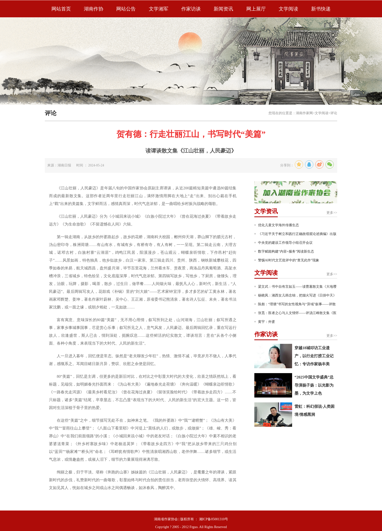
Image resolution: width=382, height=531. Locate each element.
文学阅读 (288, 8)
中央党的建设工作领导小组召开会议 (285, 243)
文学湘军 (158, 8)
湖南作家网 (304, 113)
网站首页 (61, 8)
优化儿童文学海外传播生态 (278, 225)
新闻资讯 (223, 8)
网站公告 (126, 8)
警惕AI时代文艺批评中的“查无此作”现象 (288, 260)
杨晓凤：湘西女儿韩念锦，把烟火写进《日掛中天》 (297, 295)
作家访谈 (191, 8)
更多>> (331, 212)
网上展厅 (256, 8)
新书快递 (321, 8)
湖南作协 (93, 8)
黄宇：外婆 (266, 322)
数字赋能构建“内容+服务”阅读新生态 (286, 251)
